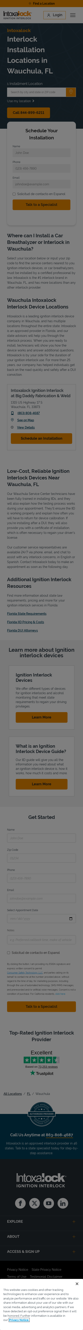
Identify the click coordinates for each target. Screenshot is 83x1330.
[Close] (77, 1284)
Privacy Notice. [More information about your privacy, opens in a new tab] (19, 1320)
